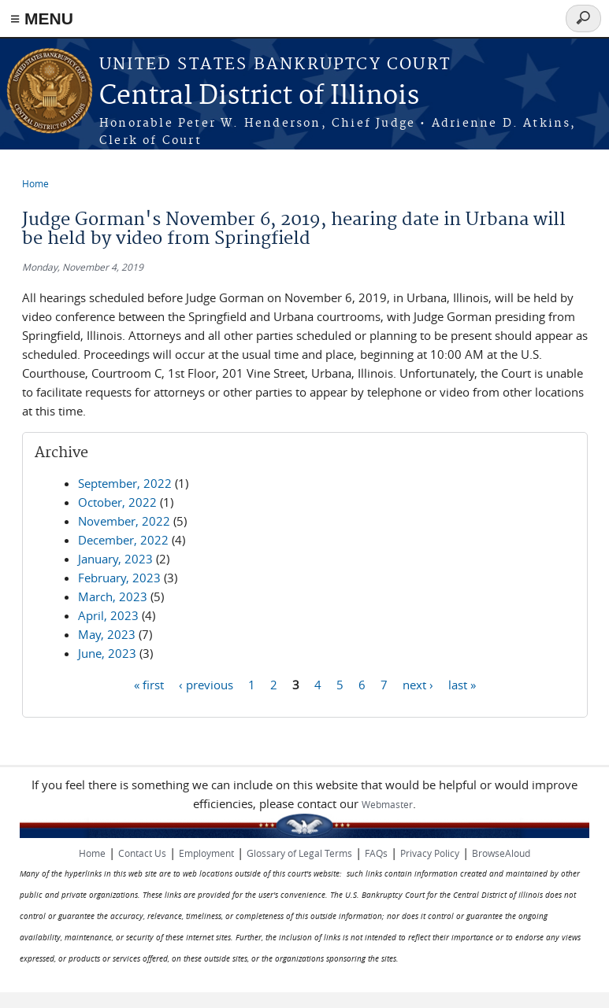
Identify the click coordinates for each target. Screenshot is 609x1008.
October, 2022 (117, 502)
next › (418, 684)
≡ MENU (41, 18)
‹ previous (206, 684)
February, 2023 (119, 577)
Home (35, 183)
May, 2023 (107, 634)
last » (462, 684)
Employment (206, 853)
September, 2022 (125, 483)
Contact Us (142, 853)
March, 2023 (112, 596)
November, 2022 (124, 521)
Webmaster (387, 804)
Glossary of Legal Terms (299, 853)
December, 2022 (123, 540)
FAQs (376, 853)
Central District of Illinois (259, 96)
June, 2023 (107, 653)
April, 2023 (108, 615)
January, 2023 (115, 559)
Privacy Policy (429, 853)
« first (149, 684)
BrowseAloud (501, 853)
